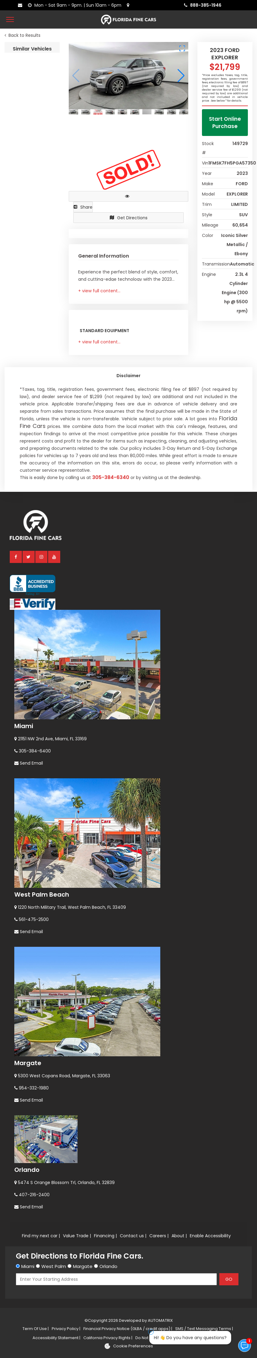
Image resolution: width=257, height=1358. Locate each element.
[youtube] (54, 937)
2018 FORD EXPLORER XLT (32, 92)
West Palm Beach (41, 1274)
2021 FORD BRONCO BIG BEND (32, 298)
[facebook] (16, 937)
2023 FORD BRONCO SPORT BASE (32, 367)
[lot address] (129, 5)
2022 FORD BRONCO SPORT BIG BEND (32, 505)
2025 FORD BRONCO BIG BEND (32, 161)
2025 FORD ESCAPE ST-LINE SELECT (32, 711)
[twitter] (29, 937)
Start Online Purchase (225, 122)
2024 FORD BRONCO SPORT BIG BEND (32, 436)
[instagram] (41, 937)
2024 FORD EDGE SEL (29, 574)
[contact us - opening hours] (76, 5)
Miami (23, 1106)
